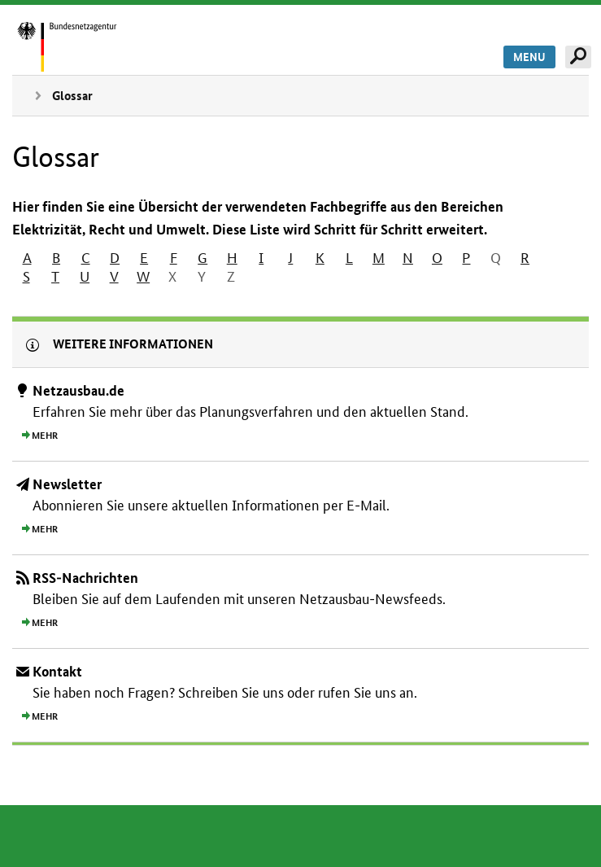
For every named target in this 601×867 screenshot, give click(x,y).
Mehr (45, 435)
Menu (529, 56)
